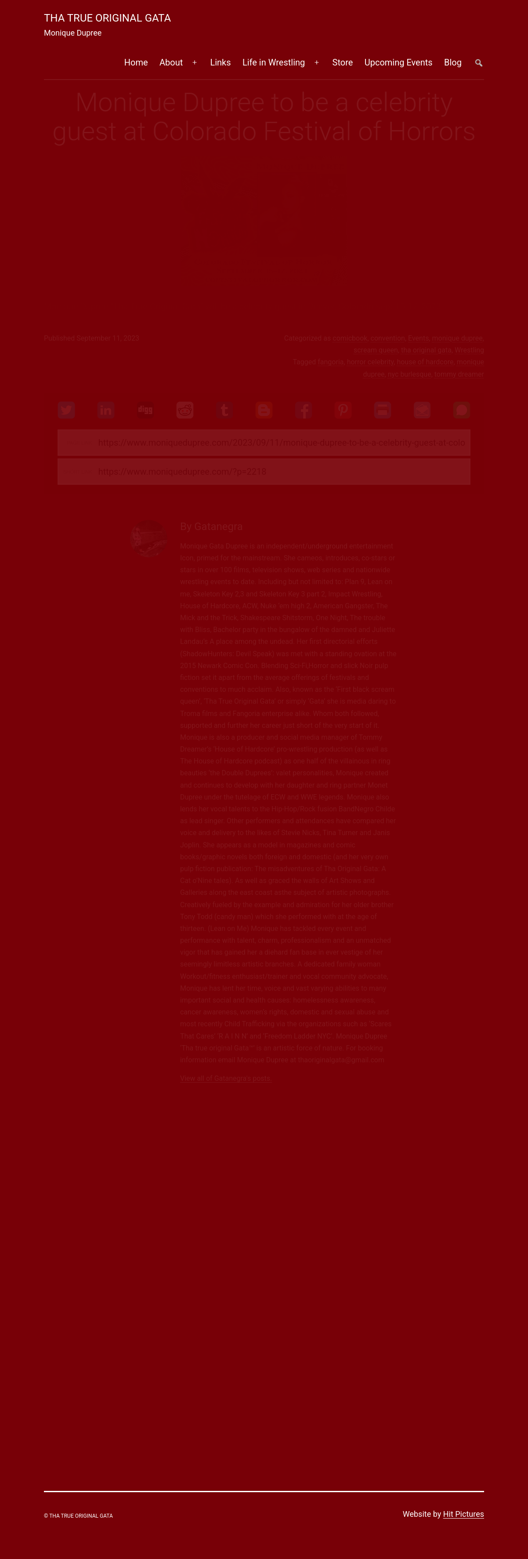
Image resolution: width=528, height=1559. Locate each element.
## (478, 63)
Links (220, 62)
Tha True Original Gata (107, 18)
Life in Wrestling (273, 62)
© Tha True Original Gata (78, 1516)
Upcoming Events (399, 62)
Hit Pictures (463, 1514)
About (171, 62)
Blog (453, 62)
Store (343, 62)
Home (136, 62)
